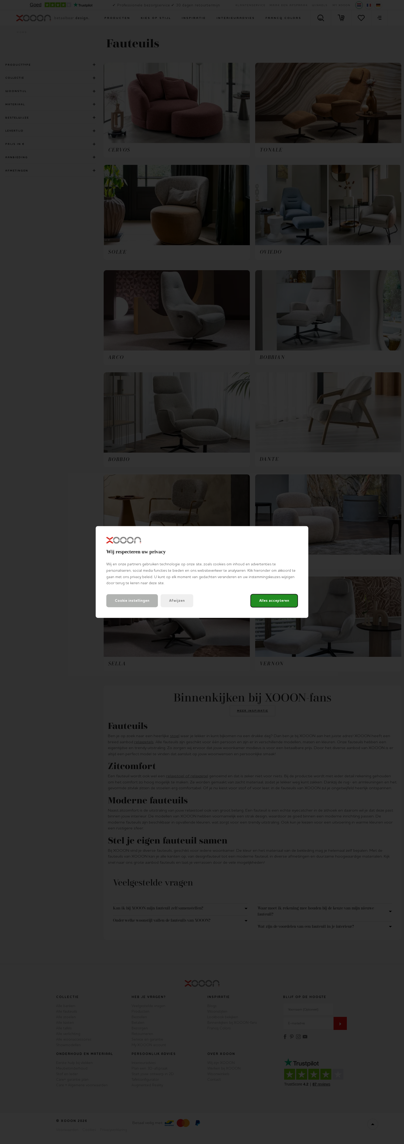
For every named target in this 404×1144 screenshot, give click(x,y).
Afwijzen (177, 600)
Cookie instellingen (132, 600)
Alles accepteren (274, 600)
